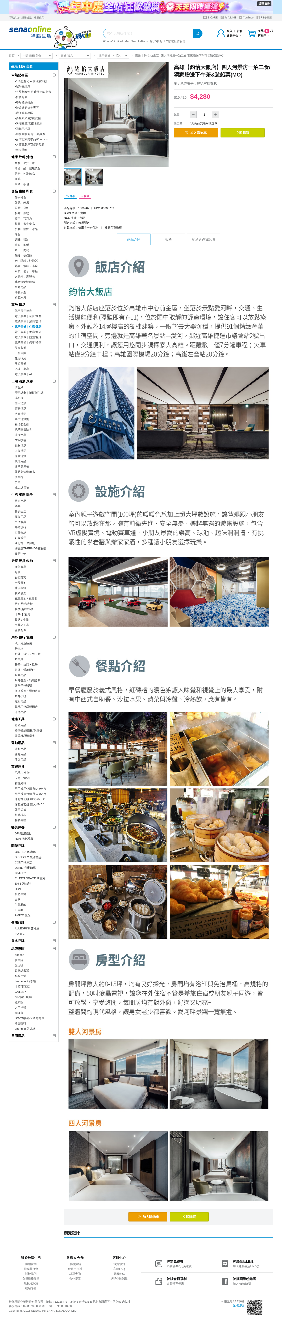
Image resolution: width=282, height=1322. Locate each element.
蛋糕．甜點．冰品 (26, 229)
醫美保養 (17, 827)
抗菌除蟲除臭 (23, 429)
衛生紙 (19, 387)
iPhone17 (109, 41)
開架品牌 (17, 846)
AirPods (143, 41)
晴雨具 (19, 659)
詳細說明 (238, 1305)
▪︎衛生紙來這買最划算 (28, 118)
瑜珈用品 (20, 759)
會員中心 (235, 35)
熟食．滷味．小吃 (26, 266)
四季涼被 (20, 809)
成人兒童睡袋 (23, 643)
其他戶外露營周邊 (26, 706)
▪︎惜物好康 (21, 97)
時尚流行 (20, 527)
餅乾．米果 (22, 202)
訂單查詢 (75, 1273)
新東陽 (19, 960)
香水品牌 (17, 941)
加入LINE (228, 17)
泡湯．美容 (22, 369)
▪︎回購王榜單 (22, 128)
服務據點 (26, 17)
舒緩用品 (20, 725)
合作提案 (75, 1278)
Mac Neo (130, 41)
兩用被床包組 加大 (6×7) (30, 788)
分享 (70, 196)
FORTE (19, 933)
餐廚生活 (20, 511)
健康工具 (17, 719)
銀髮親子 (20, 537)
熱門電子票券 (23, 311)
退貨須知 (119, 1264)
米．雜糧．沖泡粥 (26, 260)
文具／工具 (22, 625)
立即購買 (242, 133)
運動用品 (17, 743)
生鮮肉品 (20, 287)
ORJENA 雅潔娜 (25, 852)
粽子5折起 (156, 41)
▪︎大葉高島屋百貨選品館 (30, 144)
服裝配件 (20, 630)
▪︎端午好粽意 (22, 86)
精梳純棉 (20, 783)
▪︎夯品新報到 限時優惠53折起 (33, 91)
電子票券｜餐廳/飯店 (28, 332)
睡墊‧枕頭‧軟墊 (26, 664)
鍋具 (17, 506)
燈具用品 (20, 675)
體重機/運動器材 (25, 735)
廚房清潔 (20, 408)
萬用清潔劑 (22, 419)
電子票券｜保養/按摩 (28, 342)
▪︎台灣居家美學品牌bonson (31, 139)
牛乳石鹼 (20, 904)
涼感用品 (20, 712)
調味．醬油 (22, 239)
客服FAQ (119, 1269)
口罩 (17, 482)
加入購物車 (196, 133)
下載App (14, 17)
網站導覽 (31, 1288)
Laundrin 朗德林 (25, 1028)
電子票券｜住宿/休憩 (112, 55)
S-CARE (210, 17)
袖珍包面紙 (22, 424)
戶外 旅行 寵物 (22, 637)
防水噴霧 (20, 440)
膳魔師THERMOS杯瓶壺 (30, 548)
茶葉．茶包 (22, 184)
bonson (19, 954)
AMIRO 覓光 (23, 915)
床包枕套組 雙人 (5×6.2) (30, 804)
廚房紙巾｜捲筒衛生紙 (29, 392)
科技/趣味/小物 (24, 609)
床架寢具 (20, 567)
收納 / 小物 (22, 619)
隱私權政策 (31, 1283)
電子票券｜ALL (24, 374)
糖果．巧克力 (23, 218)
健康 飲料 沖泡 (22, 157)
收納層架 (20, 593)
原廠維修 (119, 1273)
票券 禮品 (67, 55)
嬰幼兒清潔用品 (25, 472)
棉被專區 (20, 820)
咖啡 (17, 179)
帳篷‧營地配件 (25, 669)
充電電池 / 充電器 (26, 598)
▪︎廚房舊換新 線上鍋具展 (30, 134)
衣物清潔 (20, 450)
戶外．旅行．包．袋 (28, 654)
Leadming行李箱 (25, 981)
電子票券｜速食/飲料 (28, 316)
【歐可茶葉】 (23, 986)
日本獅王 (20, 910)
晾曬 (17, 572)
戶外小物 (20, 696)
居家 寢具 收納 (22, 561)
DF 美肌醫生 (23, 833)
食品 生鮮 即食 (22, 191)
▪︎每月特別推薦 (24, 102)
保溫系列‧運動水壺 (28, 691)
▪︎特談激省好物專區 (27, 107)
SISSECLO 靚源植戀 (28, 857)
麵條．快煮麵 (23, 255)
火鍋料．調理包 (25, 276)
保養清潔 (20, 456)
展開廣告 (264, 3)
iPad (120, 41)
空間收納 (20, 532)
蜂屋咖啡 (20, 1023)
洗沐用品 (20, 461)
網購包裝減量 (119, 1278)
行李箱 (19, 648)
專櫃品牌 (17, 922)
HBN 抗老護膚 (24, 838)
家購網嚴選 (22, 970)
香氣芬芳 (20, 577)
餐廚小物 (20, 553)
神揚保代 (39, 17)
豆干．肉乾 (22, 250)
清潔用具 (20, 435)
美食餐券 (20, 347)
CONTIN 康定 (23, 862)
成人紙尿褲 (22, 487)
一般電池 (20, 582)
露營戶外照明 (23, 685)
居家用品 (20, 501)
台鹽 (17, 899)
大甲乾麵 (20, 1007)
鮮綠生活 (20, 976)
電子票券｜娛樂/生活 (28, 337)
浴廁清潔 (20, 413)
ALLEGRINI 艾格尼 (27, 928)
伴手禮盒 (20, 197)
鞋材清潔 (20, 445)
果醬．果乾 (22, 208)
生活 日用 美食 (31, 55)
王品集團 (20, 353)
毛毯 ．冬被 (22, 772)
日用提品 (17, 1036)
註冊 (240, 31)
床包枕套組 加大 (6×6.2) (30, 799)
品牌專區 (17, 949)
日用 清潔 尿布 (22, 381)
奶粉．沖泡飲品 (25, 173)
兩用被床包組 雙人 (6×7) (30, 793)
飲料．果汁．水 (25, 163)
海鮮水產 (20, 292)
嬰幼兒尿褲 (22, 466)
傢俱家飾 (20, 588)
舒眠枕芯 (20, 815)
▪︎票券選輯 (21, 150)
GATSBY (20, 873)
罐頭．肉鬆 (22, 245)
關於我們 (31, 1273)
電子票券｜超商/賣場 (28, 321)
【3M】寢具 (22, 614)
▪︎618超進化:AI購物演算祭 (31, 81)
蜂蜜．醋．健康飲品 (28, 168)
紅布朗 (19, 1002)
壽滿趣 (19, 1013)
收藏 (85, 196)
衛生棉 (19, 477)
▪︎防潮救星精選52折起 (28, 123)
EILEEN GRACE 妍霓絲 (30, 878)
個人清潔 (20, 403)
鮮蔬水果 (20, 297)
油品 (17, 234)
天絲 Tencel (22, 778)
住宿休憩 (20, 358)
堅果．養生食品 (25, 223)
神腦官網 (31, 1264)
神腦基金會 (31, 1269)
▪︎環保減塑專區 (24, 113)
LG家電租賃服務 (174, 41)
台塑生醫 (20, 894)
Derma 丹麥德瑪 (25, 867)
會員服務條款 (30, 1278)
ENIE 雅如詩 (23, 883)
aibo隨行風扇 (23, 997)
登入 (229, 31)
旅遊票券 (20, 363)
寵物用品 (20, 516)
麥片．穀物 (22, 213)
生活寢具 (20, 522)
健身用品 (20, 754)
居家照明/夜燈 (24, 603)
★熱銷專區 (19, 75)
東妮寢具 (17, 766)
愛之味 (19, 965)
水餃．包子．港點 (26, 271)
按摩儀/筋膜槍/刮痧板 (28, 730)
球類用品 (20, 749)
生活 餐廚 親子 (22, 495)
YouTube (246, 17)
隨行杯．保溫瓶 (25, 543)
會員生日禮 (75, 1269)
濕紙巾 (19, 398)
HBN (18, 888)
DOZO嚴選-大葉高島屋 (29, 1018)
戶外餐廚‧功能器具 (28, 680)
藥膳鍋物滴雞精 (25, 281)
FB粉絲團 (264, 17)
